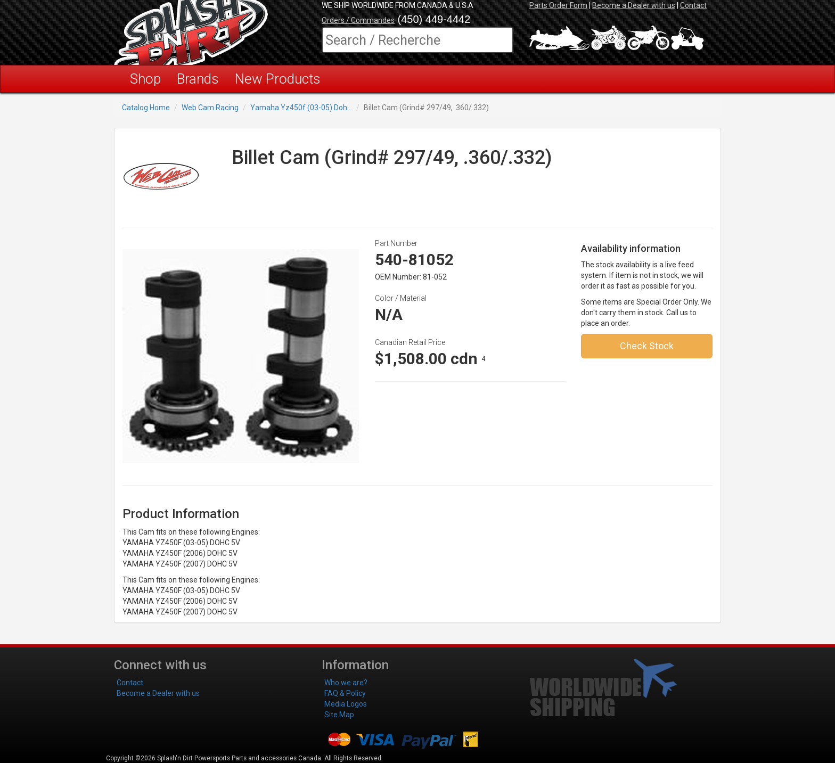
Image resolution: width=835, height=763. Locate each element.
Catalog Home (146, 107)
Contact (693, 5)
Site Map (339, 714)
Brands (198, 79)
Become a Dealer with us (633, 5)
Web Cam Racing (210, 107)
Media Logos (345, 704)
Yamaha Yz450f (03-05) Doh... (301, 107)
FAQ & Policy (345, 693)
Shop (145, 79)
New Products (278, 79)
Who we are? (345, 682)
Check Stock (647, 345)
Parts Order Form (558, 5)
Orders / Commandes (358, 20)
